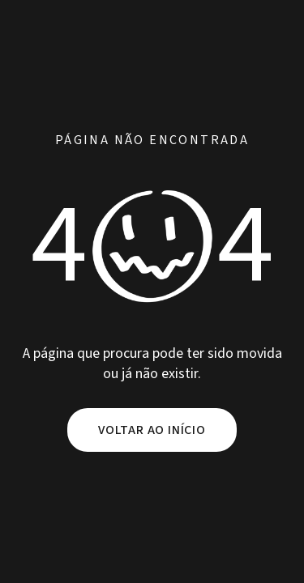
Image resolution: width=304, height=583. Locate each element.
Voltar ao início (152, 430)
